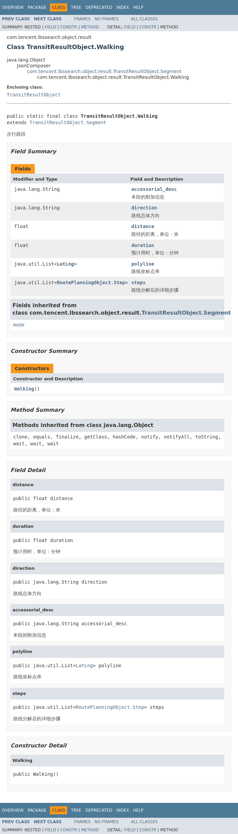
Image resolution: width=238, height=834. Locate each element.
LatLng (65, 264)
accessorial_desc (154, 189)
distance (142, 226)
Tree (76, 7)
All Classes (144, 19)
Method (90, 27)
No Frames (106, 19)
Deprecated (98, 7)
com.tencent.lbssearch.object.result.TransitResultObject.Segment (104, 71)
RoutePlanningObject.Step (91, 282)
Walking (24, 388)
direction (144, 207)
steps (138, 282)
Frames (82, 19)
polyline (142, 264)
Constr (68, 27)
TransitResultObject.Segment (67, 122)
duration (142, 245)
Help (138, 7)
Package (37, 7)
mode (19, 325)
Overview (13, 7)
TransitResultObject (34, 94)
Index (122, 7)
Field (50, 27)
